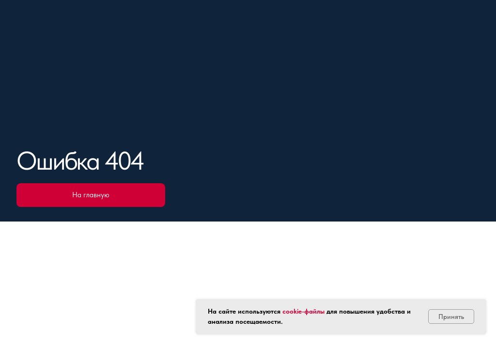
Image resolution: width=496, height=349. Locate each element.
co (286, 311)
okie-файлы (307, 311)
